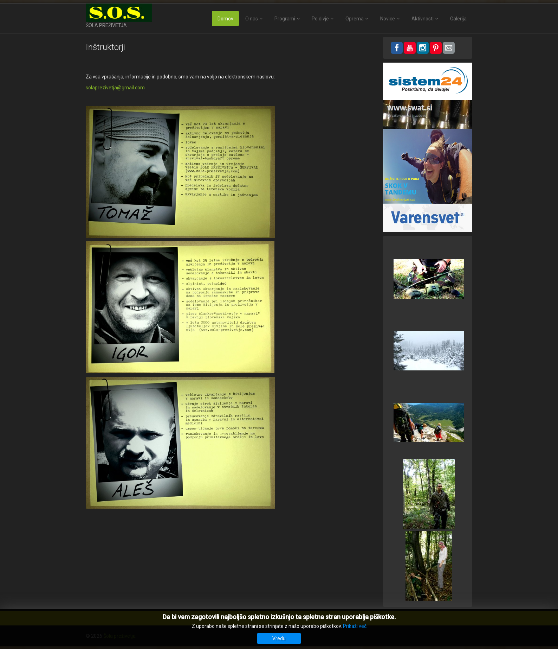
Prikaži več (354, 626)
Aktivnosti (422, 18)
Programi (284, 18)
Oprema (354, 18)
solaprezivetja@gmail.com (115, 87)
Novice (387, 18)
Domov (225, 18)
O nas (251, 18)
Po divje (320, 18)
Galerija (458, 18)
